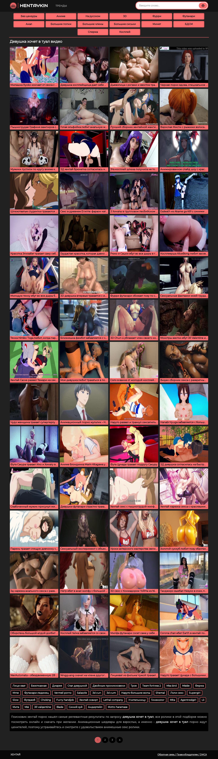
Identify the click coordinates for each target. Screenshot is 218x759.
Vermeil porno (62, 692)
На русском (93, 16)
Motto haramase (117, 707)
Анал (29, 24)
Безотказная (39, 685)
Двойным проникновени (108, 685)
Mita (172, 700)
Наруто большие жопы (135, 692)
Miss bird (171, 685)
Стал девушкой (77, 685)
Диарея (57, 685)
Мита (16, 707)
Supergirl (194, 692)
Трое (134, 685)
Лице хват (19, 685)
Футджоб (29, 700)
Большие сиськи (125, 24)
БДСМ (189, 24)
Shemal (160, 692)
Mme (16, 692)
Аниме (60, 16)
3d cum (111, 692)
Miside (186, 685)
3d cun (96, 692)
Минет (157, 24)
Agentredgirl (188, 700)
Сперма (93, 32)
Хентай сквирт (88, 700)
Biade (59, 707)
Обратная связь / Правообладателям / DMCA (182, 754)
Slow (15, 700)
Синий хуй (76, 707)
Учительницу (137, 700)
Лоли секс (176, 692)
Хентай (15, 754)
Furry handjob (65, 700)
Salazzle (82, 692)
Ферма (199, 685)
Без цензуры (29, 16)
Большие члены (93, 24)
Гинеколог (157, 700)
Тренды (61, 5)
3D (125, 16)
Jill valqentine (42, 707)
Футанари (188, 16)
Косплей (124, 32)
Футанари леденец (36, 692)
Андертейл (95, 707)
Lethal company (113, 700)
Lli (203, 700)
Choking (46, 700)
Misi (27, 707)
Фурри (156, 16)
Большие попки (61, 24)
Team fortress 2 (151, 685)
